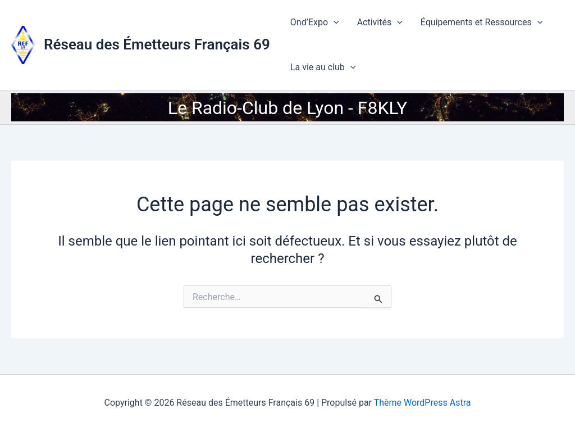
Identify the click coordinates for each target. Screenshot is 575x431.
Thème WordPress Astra (422, 402)
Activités (380, 22)
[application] (333, 22)
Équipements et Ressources (482, 22)
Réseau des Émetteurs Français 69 (157, 44)
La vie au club (323, 67)
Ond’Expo (314, 22)
